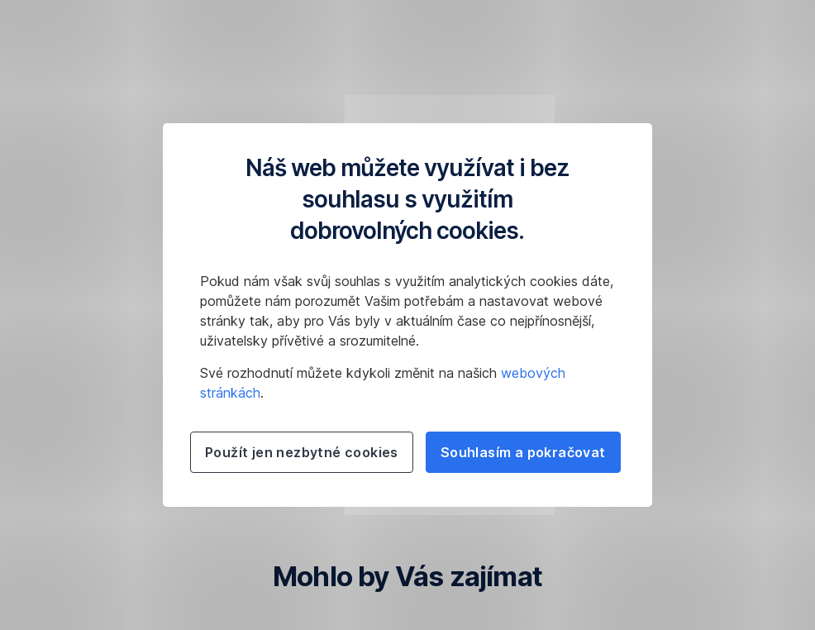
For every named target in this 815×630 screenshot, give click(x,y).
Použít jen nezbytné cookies (301, 452)
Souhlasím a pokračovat (523, 452)
